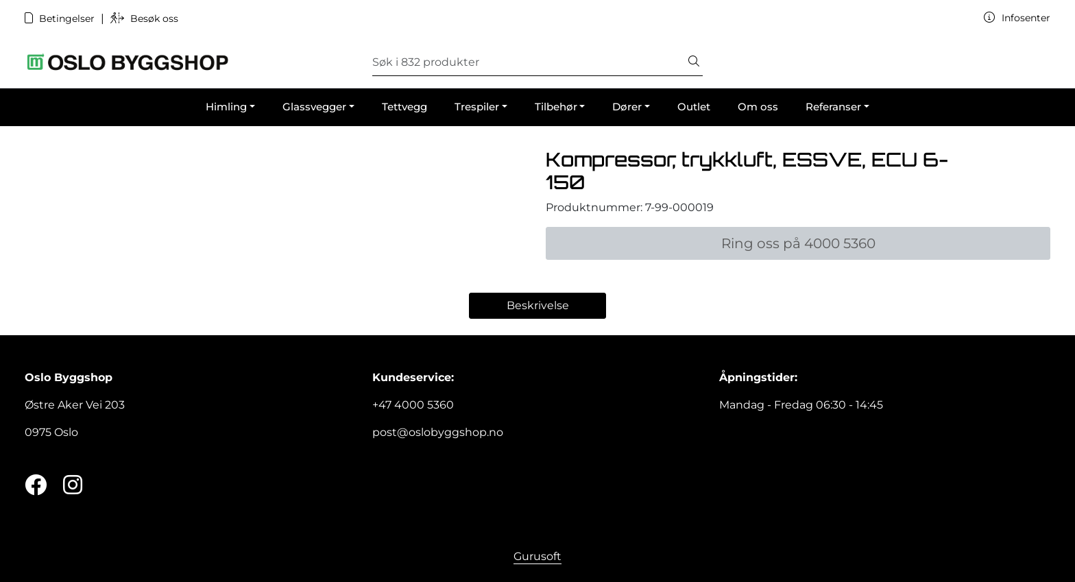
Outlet (693, 106)
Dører (627, 106)
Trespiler (477, 106)
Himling (226, 106)
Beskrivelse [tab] (538, 305)
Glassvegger (314, 106)
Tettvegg (404, 106)
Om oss (758, 106)
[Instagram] (72, 486)
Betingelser (61, 18)
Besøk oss (144, 18)
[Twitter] (36, 486)
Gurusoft (537, 556)
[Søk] (529, 62)
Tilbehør (556, 106)
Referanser (833, 106)
